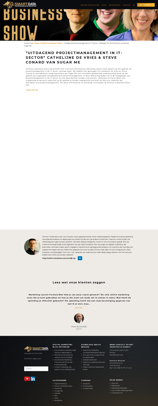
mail (130, 368)
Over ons (114, 383)
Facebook (58, 388)
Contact (126, 5)
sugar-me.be (32, 90)
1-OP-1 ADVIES (144, 5)
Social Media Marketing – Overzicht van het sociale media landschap (63, 362)
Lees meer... (79, 307)
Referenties (114, 5)
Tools (56, 398)
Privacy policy (88, 386)
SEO (56, 395)
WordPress (58, 400)
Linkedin (57, 393)
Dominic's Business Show (51, 43)
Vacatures (86, 383)
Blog (104, 5)
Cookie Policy (88, 388)
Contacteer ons (117, 393)
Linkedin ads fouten (90, 360)
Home (36, 43)
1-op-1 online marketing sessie (122, 390)
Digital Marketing (60, 383)
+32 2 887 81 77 (119, 368)
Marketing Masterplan (119, 388)
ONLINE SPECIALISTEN (89, 5)
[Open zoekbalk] (134, 5)
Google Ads (58, 391)
